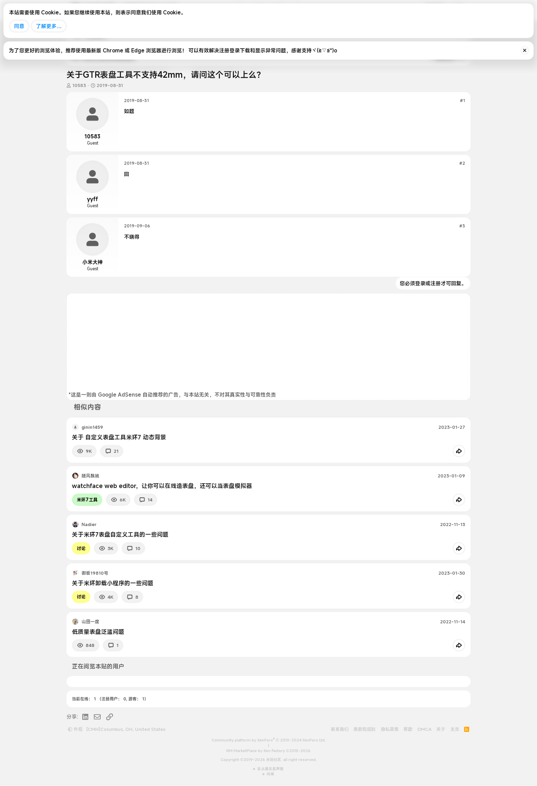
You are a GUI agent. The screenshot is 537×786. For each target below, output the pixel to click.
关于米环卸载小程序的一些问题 (112, 583)
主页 (454, 729)
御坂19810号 (95, 573)
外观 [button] (75, 729)
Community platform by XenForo (269, 740)
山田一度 (90, 622)
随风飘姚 (90, 476)
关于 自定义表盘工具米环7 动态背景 (119, 437)
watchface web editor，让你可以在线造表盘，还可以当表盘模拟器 (162, 486)
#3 (462, 225)
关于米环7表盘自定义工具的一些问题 (120, 534)
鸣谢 (270, 774)
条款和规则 (364, 729)
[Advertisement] (268, 343)
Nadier (89, 524)
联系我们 (340, 729)
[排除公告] (525, 50)
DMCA (424, 729)
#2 (462, 163)
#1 (462, 100)
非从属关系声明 (270, 768)
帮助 (407, 729)
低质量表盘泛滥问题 (98, 632)
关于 (440, 729)
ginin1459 (92, 427)
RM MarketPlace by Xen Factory (268, 750)
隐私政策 (390, 729)
